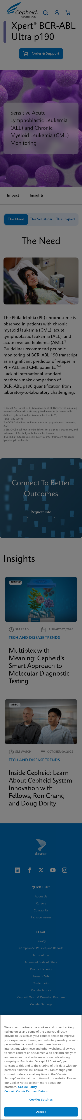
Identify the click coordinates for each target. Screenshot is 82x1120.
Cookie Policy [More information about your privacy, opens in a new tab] (27, 1087)
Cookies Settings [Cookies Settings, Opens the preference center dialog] (41, 1099)
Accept (41, 1112)
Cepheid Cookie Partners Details (26, 1091)
